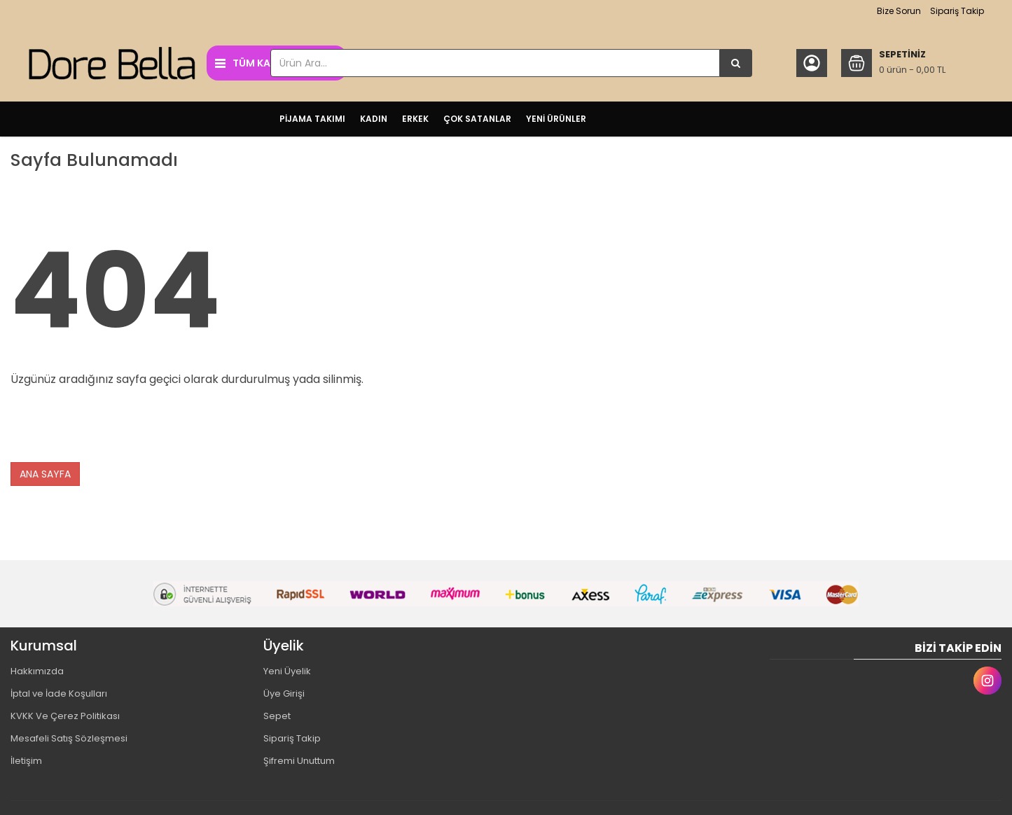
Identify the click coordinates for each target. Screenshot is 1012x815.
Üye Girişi (284, 693)
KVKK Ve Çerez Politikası (65, 716)
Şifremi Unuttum (299, 760)
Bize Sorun (899, 11)
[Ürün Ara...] (736, 63)
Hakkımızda (37, 671)
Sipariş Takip (957, 11)
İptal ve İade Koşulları (59, 693)
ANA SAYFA (45, 474)
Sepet (277, 716)
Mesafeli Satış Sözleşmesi (69, 738)
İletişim (26, 760)
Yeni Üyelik (287, 671)
